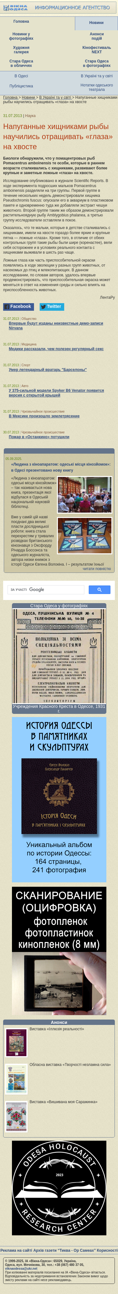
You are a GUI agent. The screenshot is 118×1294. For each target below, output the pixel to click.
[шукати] (45, 590)
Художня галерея (21, 49)
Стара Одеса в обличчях (21, 63)
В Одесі (21, 76)
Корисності (107, 1250)
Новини (96, 23)
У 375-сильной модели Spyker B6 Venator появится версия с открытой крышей (56, 392)
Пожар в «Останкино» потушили (39, 437)
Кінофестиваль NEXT (96, 49)
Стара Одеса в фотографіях (97, 63)
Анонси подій (97, 36)
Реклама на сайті (16, 1250)
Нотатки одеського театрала (97, 87)
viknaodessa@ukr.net (21, 1268)
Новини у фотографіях (21, 36)
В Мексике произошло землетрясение (44, 416)
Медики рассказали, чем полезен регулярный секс (56, 349)
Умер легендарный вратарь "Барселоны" (48, 370)
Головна (21, 21)
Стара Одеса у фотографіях (59, 605)
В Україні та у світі (97, 76)
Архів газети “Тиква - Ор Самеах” (64, 1250)
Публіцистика (21, 86)
